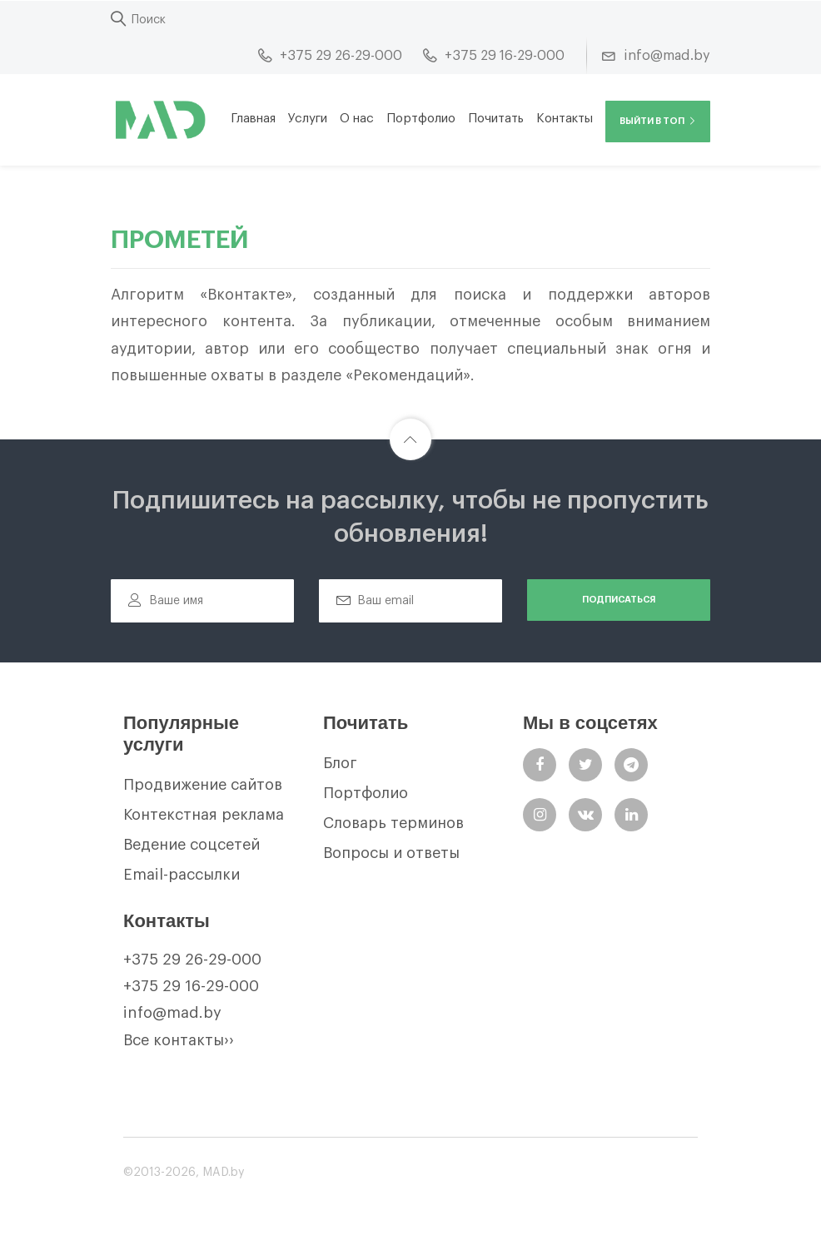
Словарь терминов (393, 823)
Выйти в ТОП (657, 121)
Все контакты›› (178, 1040)
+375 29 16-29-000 (191, 986)
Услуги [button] (307, 118)
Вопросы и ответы (391, 853)
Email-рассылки (181, 874)
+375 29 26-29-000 (192, 959)
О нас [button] (357, 118)
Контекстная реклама (203, 814)
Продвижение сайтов (202, 784)
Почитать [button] (496, 118)
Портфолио (420, 118)
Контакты (564, 118)
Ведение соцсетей (191, 844)
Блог (340, 763)
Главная (253, 118)
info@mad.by (172, 1012)
